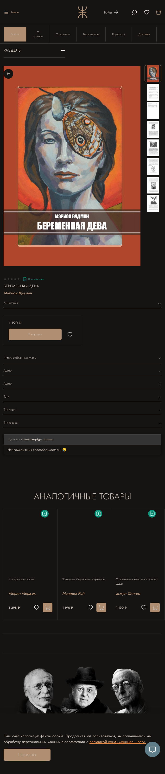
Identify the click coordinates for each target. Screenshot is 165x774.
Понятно (27, 754)
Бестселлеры (91, 34)
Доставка (144, 34)
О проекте (38, 34)
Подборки (118, 34)
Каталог (15, 34)
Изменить (49, 439)
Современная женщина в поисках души (137, 581)
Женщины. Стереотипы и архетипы (83, 579)
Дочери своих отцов (21, 579)
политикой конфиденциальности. (117, 742)
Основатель (63, 34)
